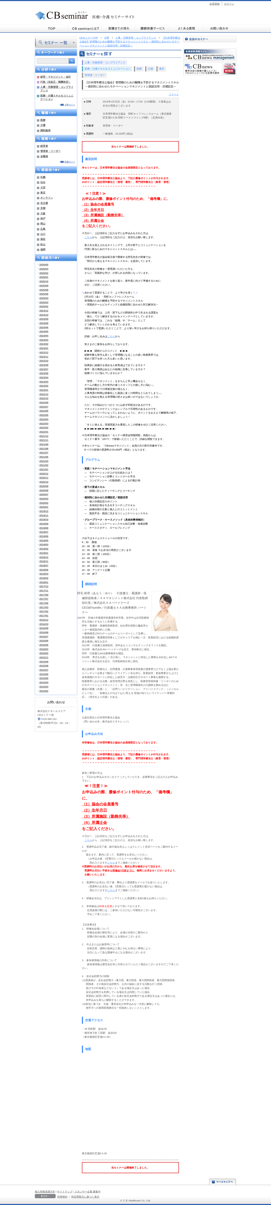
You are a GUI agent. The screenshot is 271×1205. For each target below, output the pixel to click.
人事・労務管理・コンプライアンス (56, 89)
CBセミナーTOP (88, 37)
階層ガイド (70, 162)
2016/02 (43, 653)
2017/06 (43, 603)
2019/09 (43, 523)
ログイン (229, 3)
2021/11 (43, 440)
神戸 (42, 218)
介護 (42, 125)
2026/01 (43, 277)
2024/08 (43, 323)
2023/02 (43, 385)
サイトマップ (64, 1191)
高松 (42, 239)
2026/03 (43, 268)
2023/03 (43, 381)
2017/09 (43, 594)
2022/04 (43, 419)
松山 (42, 244)
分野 (106, 37)
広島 (42, 229)
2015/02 (43, 691)
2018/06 (43, 569)
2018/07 (43, 565)
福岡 (42, 249)
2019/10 (43, 519)
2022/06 (43, 410)
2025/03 (43, 302)
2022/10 (43, 398)
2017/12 (43, 586)
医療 (42, 120)
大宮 (42, 187)
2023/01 (43, 390)
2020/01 (43, 507)
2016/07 (43, 636)
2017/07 (43, 598)
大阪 (42, 213)
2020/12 (43, 473)
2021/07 (43, 452)
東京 (42, 192)
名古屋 (44, 203)
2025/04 (43, 298)
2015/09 (43, 661)
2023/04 (43, 377)
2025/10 (43, 281)
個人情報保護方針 (45, 1191)
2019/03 (43, 544)
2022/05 (43, 415)
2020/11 (43, 477)
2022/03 (43, 423)
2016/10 (43, 624)
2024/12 (43, 310)
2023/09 (43, 365)
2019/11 (43, 515)
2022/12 (43, 394)
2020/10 (43, 481)
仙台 (42, 182)
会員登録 (214, 3)
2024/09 (43, 318)
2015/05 (43, 678)
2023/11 (43, 356)
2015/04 (43, 682)
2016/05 (43, 644)
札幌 (42, 177)
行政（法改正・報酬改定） (55, 81)
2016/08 (43, 632)
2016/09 (43, 628)
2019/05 (43, 540)
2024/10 (43, 314)
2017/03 (43, 607)
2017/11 (43, 590)
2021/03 (43, 461)
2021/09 (43, 444)
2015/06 (43, 674)
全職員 (44, 156)
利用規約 (62, 1196)
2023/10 (43, 360)
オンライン (46, 197)
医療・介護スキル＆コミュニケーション (56, 97)
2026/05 (43, 264)
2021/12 (43, 436)
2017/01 (43, 615)
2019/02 (43, 548)
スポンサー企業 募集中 (87, 1191)
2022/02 (43, 427)
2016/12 (43, 619)
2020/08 (43, 490)
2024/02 (43, 344)
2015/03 (43, 686)
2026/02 (43, 273)
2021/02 (43, 465)
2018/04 (43, 573)
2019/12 (43, 511)
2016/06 (43, 640)
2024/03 (43, 339)
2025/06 (43, 293)
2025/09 (43, 285)
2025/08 (43, 289)
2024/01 (43, 348)
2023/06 (43, 373)
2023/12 (43, 352)
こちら (88, 237)
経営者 (44, 146)
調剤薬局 (45, 130)
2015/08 (43, 665)
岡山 (42, 223)
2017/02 (43, 611)
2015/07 (43, 670)
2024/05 (43, 331)
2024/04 (43, 335)
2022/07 (43, 406)
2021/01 (43, 469)
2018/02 (43, 578)
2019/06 (43, 536)
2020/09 (43, 486)
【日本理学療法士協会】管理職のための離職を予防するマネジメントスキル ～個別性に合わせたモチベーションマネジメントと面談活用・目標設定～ (129, 41)
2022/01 (43, 431)
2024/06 (43, 327)
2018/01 (43, 582)
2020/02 (43, 502)
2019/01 (43, 553)
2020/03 (43, 498)
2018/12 (43, 557)
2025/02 (43, 306)
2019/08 (43, 528)
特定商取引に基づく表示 (85, 1196)
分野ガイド (70, 105)
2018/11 (43, 561)
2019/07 (43, 532)
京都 (42, 208)
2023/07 (43, 369)
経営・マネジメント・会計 (55, 76)
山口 (42, 234)
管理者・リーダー (50, 151)
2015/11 (43, 657)
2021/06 (43, 456)
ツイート (174, 94)
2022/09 (43, 402)
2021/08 (43, 448)
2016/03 (43, 649)
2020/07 (43, 494)
